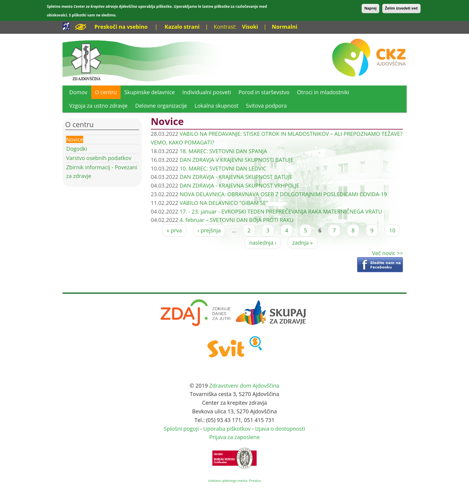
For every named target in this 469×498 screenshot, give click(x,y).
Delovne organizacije (161, 105)
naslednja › (262, 242)
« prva (174, 230)
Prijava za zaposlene (234, 437)
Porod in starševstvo (264, 92)
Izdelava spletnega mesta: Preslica (234, 480)
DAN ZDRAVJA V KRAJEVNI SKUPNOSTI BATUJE (236, 159)
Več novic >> (387, 253)
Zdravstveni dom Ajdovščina (244, 385)
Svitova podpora (266, 105)
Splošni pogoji (181, 428)
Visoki (250, 26)
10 (392, 230)
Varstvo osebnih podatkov (98, 158)
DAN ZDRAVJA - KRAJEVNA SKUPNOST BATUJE (235, 176)
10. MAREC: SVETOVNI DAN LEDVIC (222, 168)
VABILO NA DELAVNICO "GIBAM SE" (223, 202)
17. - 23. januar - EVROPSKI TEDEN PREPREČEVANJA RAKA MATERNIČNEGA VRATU (280, 211)
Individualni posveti (206, 92)
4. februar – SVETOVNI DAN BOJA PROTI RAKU (236, 219)
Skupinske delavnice (149, 92)
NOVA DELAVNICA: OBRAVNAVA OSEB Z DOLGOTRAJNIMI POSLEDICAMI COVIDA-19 (283, 194)
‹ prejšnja (209, 230)
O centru (106, 92)
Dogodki (76, 148)
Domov (78, 92)
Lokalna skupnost (216, 105)
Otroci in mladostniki (323, 92)
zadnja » (302, 242)
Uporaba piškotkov (227, 428)
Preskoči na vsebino (121, 26)
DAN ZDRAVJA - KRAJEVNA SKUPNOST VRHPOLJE (239, 185)
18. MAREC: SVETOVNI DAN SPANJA (223, 151)
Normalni (284, 26)
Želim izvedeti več (401, 8)
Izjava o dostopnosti (280, 428)
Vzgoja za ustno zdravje (98, 105)
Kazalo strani (182, 26)
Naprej (370, 8)
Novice (74, 139)
